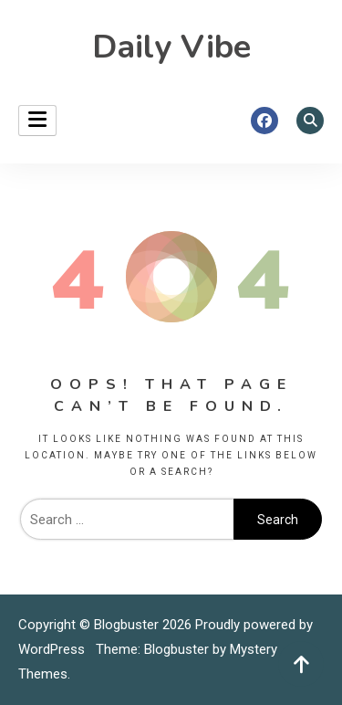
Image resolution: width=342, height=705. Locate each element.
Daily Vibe (171, 47)
